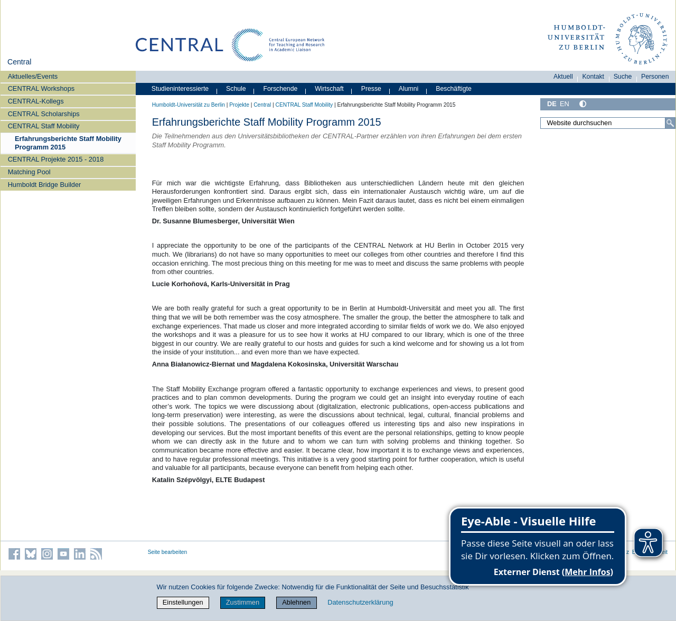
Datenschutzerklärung (360, 602)
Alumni (409, 88)
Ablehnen (296, 602)
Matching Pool (29, 172)
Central (19, 62)
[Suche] (670, 123)
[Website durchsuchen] (607, 123)
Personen (655, 76)
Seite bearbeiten (167, 552)
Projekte (239, 105)
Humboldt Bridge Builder (44, 185)
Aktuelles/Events (33, 76)
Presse (371, 88)
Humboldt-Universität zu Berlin (188, 105)
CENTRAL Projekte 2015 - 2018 (56, 159)
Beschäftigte (454, 88)
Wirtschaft (329, 88)
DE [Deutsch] (552, 104)
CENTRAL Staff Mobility (44, 126)
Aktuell (563, 76)
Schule (236, 88)
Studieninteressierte (180, 88)
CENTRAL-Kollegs (36, 101)
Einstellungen (183, 602)
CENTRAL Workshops (41, 88)
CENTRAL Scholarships (44, 114)
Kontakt (593, 76)
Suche (623, 76)
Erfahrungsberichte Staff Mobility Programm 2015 (68, 142)
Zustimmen (242, 602)
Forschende (281, 88)
